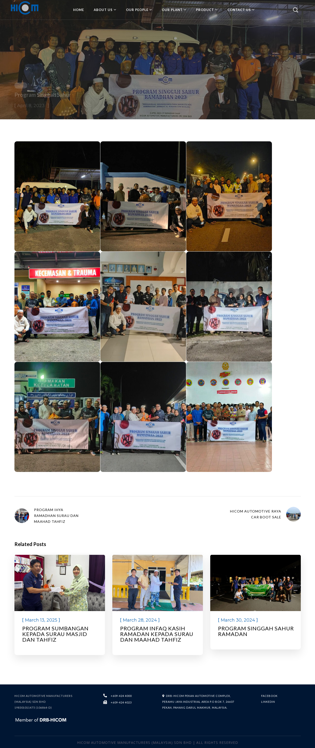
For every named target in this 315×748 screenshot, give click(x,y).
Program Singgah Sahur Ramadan (256, 631)
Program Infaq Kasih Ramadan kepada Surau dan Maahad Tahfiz (156, 634)
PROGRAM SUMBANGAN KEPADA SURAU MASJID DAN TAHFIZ (55, 634)
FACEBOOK (269, 695)
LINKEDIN (268, 701)
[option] (60, 605)
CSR (21, 85)
